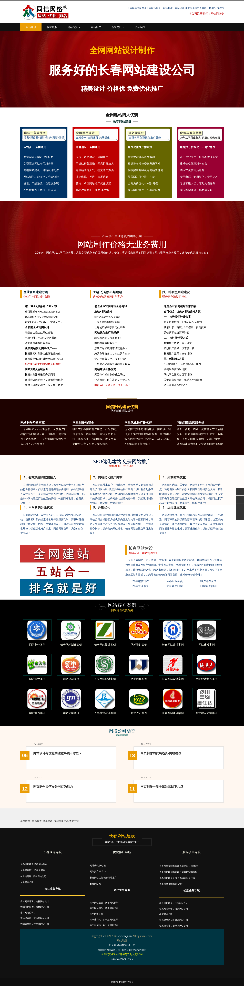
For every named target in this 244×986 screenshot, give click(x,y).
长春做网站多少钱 (186, 878)
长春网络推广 (96, 883)
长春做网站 (39, 870)
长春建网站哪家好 (188, 871)
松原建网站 (164, 919)
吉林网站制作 (27, 906)
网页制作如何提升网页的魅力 (53, 786)
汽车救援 (58, 820)
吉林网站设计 (42, 901)
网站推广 (96, 27)
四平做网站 (95, 925)
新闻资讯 (117, 27)
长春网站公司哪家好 (189, 865)
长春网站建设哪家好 (169, 871)
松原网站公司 (181, 908)
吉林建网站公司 (41, 918)
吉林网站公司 (42, 906)
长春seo (103, 871)
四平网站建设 (96, 902)
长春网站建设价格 (168, 878)
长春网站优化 (96, 877)
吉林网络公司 (27, 912)
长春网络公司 (27, 882)
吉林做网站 (25, 923)
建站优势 (74, 27)
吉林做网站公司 (41, 923)
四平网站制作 (96, 908)
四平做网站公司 (110, 925)
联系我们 (140, 27)
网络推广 (94, 871)
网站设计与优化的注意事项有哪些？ (57, 753)
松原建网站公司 (180, 919)
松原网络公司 (165, 914)
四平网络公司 (96, 913)
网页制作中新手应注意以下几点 (161, 786)
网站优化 (94, 865)
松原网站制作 (165, 908)
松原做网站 (164, 925)
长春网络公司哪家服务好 (171, 883)
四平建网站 (95, 919)
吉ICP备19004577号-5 (122, 981)
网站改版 (52, 27)
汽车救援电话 (71, 820)
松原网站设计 (181, 903)
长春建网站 (25, 876)
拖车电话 (47, 820)
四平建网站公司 (110, 919)
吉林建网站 (25, 918)
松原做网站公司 (180, 925)
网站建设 (31, 27)
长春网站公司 (39, 876)
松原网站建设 (165, 903)
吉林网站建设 (27, 901)
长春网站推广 (110, 877)
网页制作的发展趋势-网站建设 (160, 753)
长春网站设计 (27, 870)
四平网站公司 (111, 908)
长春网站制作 (40, 864)
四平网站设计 (111, 902)
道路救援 (37, 820)
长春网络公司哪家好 (169, 865)
